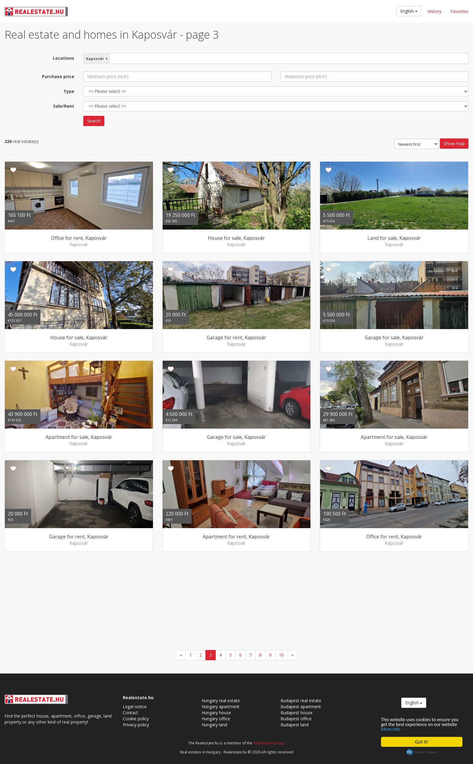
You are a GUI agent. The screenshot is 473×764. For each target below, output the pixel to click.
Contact (130, 712)
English (408, 11)
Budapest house (297, 712)
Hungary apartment (221, 706)
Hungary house (216, 712)
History (434, 11)
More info (408, 729)
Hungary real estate (221, 700)
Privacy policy (136, 725)
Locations (63, 58)
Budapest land (295, 725)
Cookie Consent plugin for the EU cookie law (422, 752)
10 (281, 655)
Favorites (459, 11)
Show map (454, 143)
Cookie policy (136, 718)
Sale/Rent (63, 106)
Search (93, 121)
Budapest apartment (301, 706)
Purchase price (58, 76)
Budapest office (296, 718)
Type (68, 91)
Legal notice (135, 706)
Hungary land (214, 725)
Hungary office (216, 718)
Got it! (421, 742)
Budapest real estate (301, 700)
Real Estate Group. (269, 742)
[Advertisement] (236, 602)
